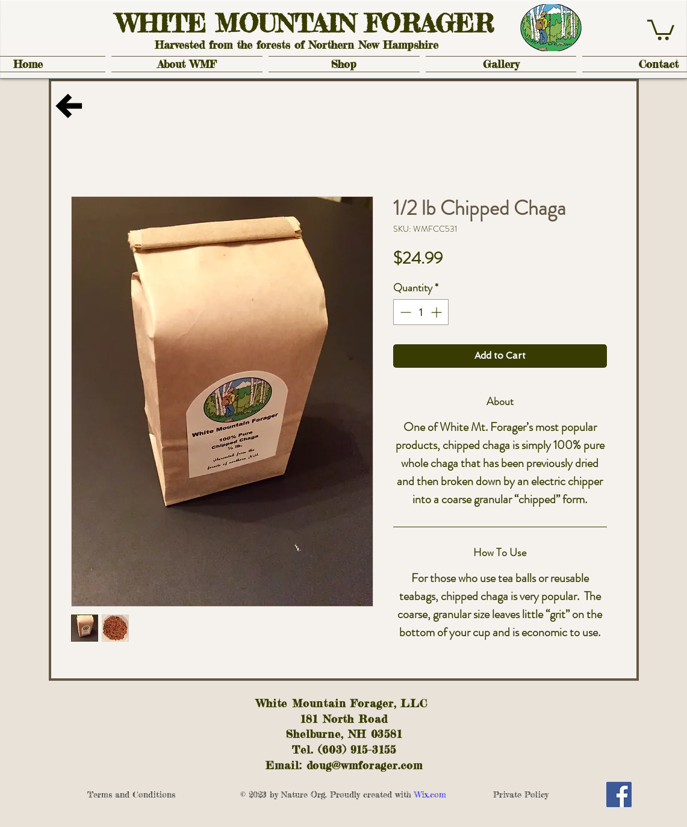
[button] (660, 28)
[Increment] (437, 312)
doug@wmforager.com (364, 765)
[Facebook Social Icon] (619, 794)
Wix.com (451, 794)
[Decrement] (404, 312)
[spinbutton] (421, 312)
